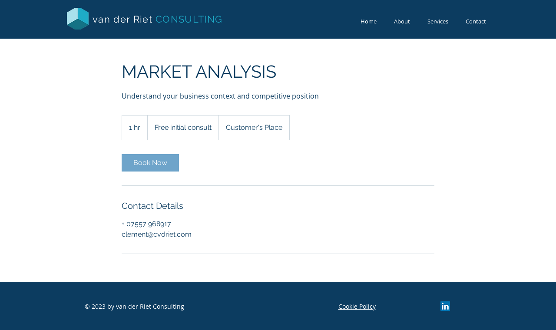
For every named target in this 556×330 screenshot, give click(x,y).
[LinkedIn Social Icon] (445, 306)
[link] (150, 163)
